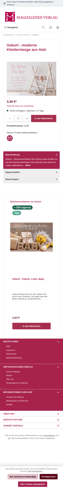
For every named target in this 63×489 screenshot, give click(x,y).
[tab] (31, 160)
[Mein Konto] (50, 27)
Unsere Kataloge (13, 372)
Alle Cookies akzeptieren (32, 484)
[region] (31, 78)
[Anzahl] (18, 118)
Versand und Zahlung (15, 397)
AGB (8, 346)
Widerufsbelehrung (14, 358)
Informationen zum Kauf (17, 392)
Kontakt (9, 404)
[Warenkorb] (57, 27)
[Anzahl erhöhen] (27, 118)
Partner (9, 375)
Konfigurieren (49, 476)
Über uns (9, 379)
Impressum (10, 350)
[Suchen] (43, 27)
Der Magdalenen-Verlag (18, 367)
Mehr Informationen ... (35, 471)
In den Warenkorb (44, 118)
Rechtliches (10, 341)
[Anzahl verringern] (10, 118)
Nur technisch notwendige (23, 476)
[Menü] (11, 27)
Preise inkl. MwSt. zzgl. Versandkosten (20, 106)
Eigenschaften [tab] (31, 172)
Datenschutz (11, 354)
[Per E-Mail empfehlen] (9, 138)
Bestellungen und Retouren (17, 401)
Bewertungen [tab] (31, 179)
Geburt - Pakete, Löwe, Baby (28, 279)
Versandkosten (49, 435)
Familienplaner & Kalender (17, 383)
